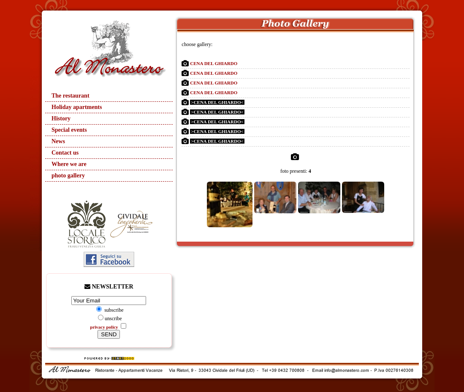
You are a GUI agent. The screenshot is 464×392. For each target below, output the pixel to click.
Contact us (65, 153)
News (58, 141)
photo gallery (68, 175)
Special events (69, 130)
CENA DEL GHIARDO (213, 63)
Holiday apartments (77, 107)
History (61, 118)
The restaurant (71, 96)
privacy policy (104, 326)
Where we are (69, 164)
